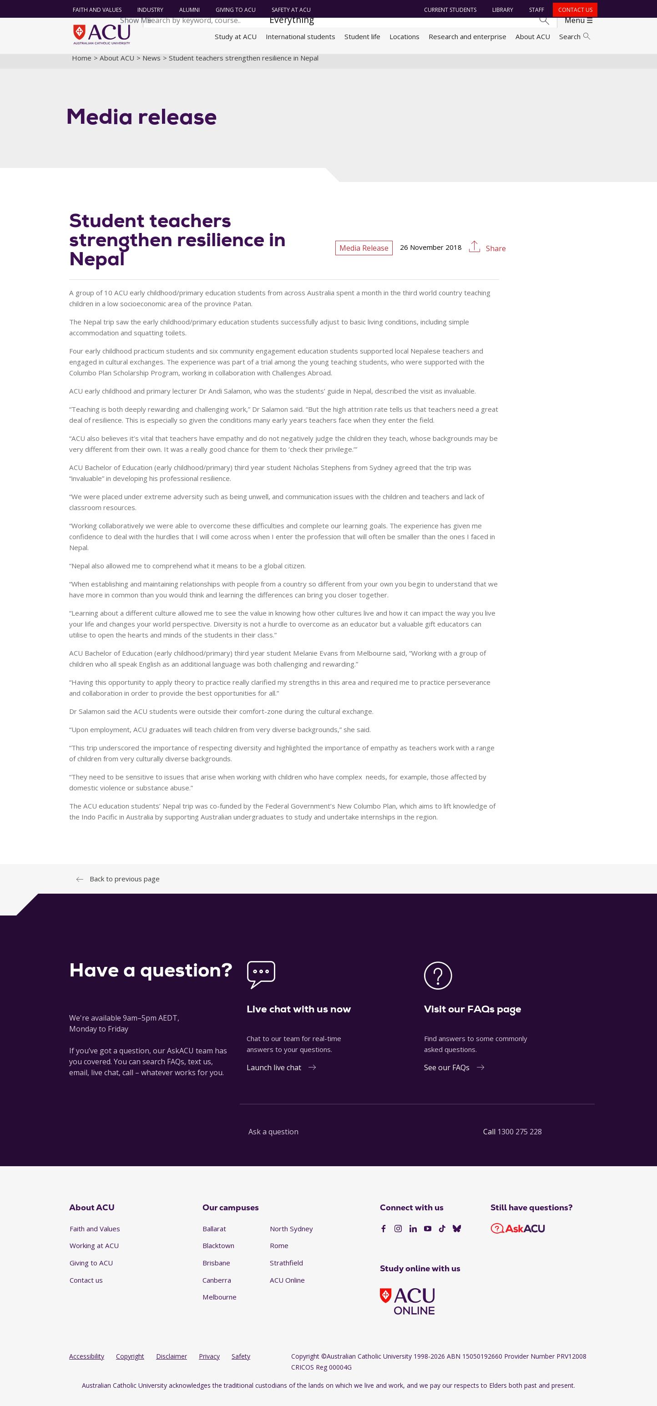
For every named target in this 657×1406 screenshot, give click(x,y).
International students (300, 36)
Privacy (209, 1364)
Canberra (216, 1287)
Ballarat (214, 1235)
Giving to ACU (234, 10)
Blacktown (218, 1253)
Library (501, 10)
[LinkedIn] (413, 1236)
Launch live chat (274, 1075)
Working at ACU (94, 1253)
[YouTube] (427, 1236)
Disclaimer (171, 1364)
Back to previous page (125, 885)
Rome (279, 1253)
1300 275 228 (519, 1139)
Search (574, 36)
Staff (535, 10)
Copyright (130, 1364)
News (151, 65)
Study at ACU (236, 36)
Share (495, 256)
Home (81, 65)
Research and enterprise (467, 36)
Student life (362, 36)
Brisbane (216, 1270)
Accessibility (86, 1364)
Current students (449, 10)
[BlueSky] (457, 1236)
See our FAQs (447, 1075)
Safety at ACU (289, 10)
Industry (149, 10)
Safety (241, 1364)
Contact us (573, 10)
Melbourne (219, 1304)
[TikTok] (442, 1236)
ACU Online (287, 1287)
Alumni (187, 10)
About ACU (532, 36)
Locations (404, 36)
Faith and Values (95, 10)
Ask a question (273, 1139)
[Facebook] (383, 1236)
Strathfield (286, 1270)
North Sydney (291, 1235)
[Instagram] (398, 1236)
